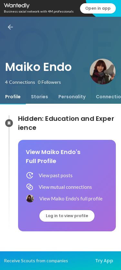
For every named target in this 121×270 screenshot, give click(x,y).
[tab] (13, 96)
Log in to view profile (67, 215)
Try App (104, 260)
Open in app (98, 8)
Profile (13, 96)
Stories (39, 96)
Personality (72, 96)
